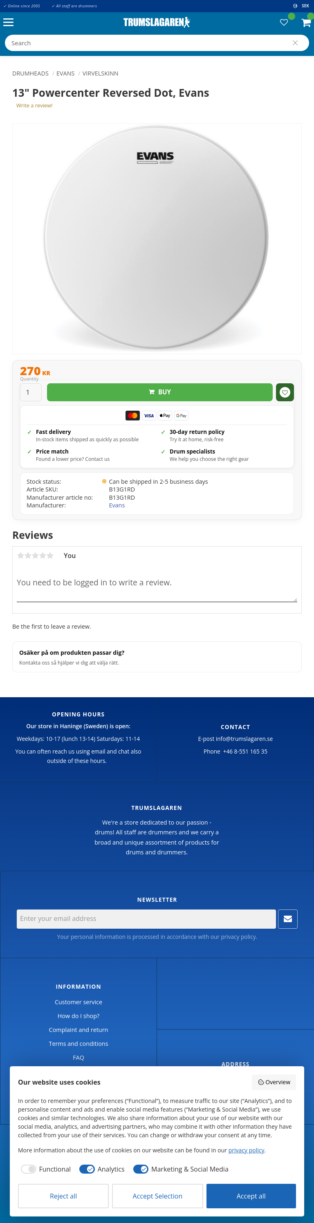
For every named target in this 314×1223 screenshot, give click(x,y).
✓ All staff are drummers (74, 6)
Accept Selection (158, 1196)
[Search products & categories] (157, 43)
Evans (117, 505)
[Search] (295, 42)
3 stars (35, 555)
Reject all (63, 1196)
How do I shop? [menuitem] (78, 1016)
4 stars (42, 555)
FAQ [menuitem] (78, 1057)
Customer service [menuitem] (78, 1002)
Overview (274, 1082)
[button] (10, 23)
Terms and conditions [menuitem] (78, 1043)
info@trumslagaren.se (244, 739)
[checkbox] (44, 1169)
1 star (20, 555)
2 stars (27, 555)
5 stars (50, 555)
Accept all (251, 1196)
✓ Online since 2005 (21, 6)
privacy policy (238, 937)
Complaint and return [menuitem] (78, 1030)
